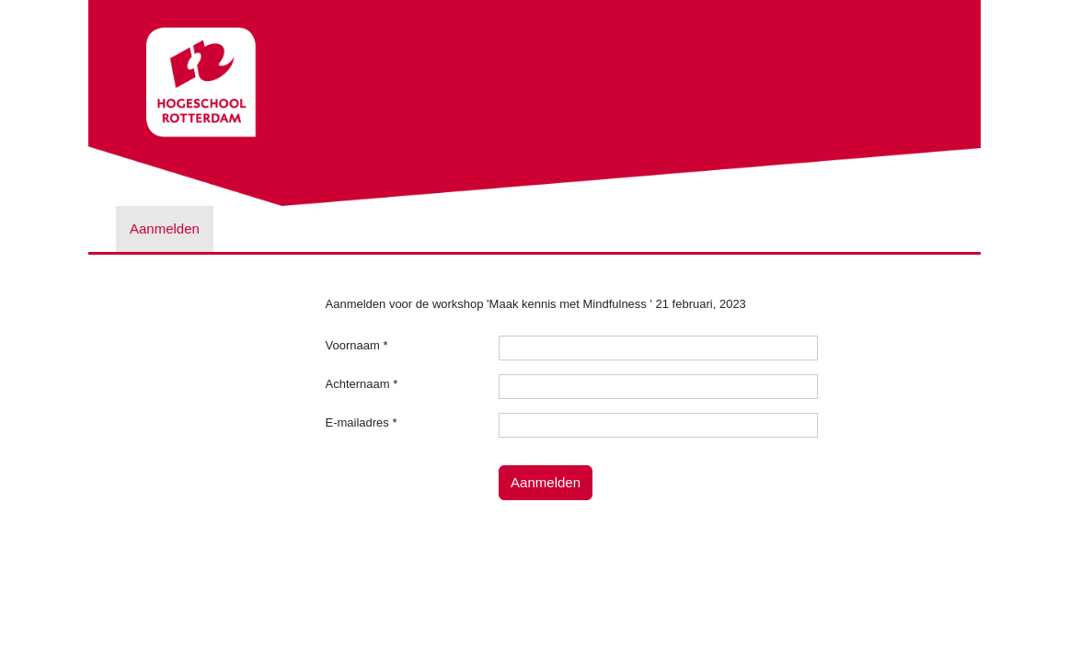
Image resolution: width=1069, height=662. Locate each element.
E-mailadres (361, 422)
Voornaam (357, 345)
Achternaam (362, 384)
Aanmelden (165, 228)
